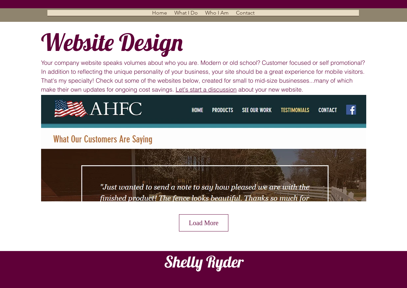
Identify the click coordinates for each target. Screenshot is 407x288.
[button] (186, 15)
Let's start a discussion (206, 89)
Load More (203, 222)
